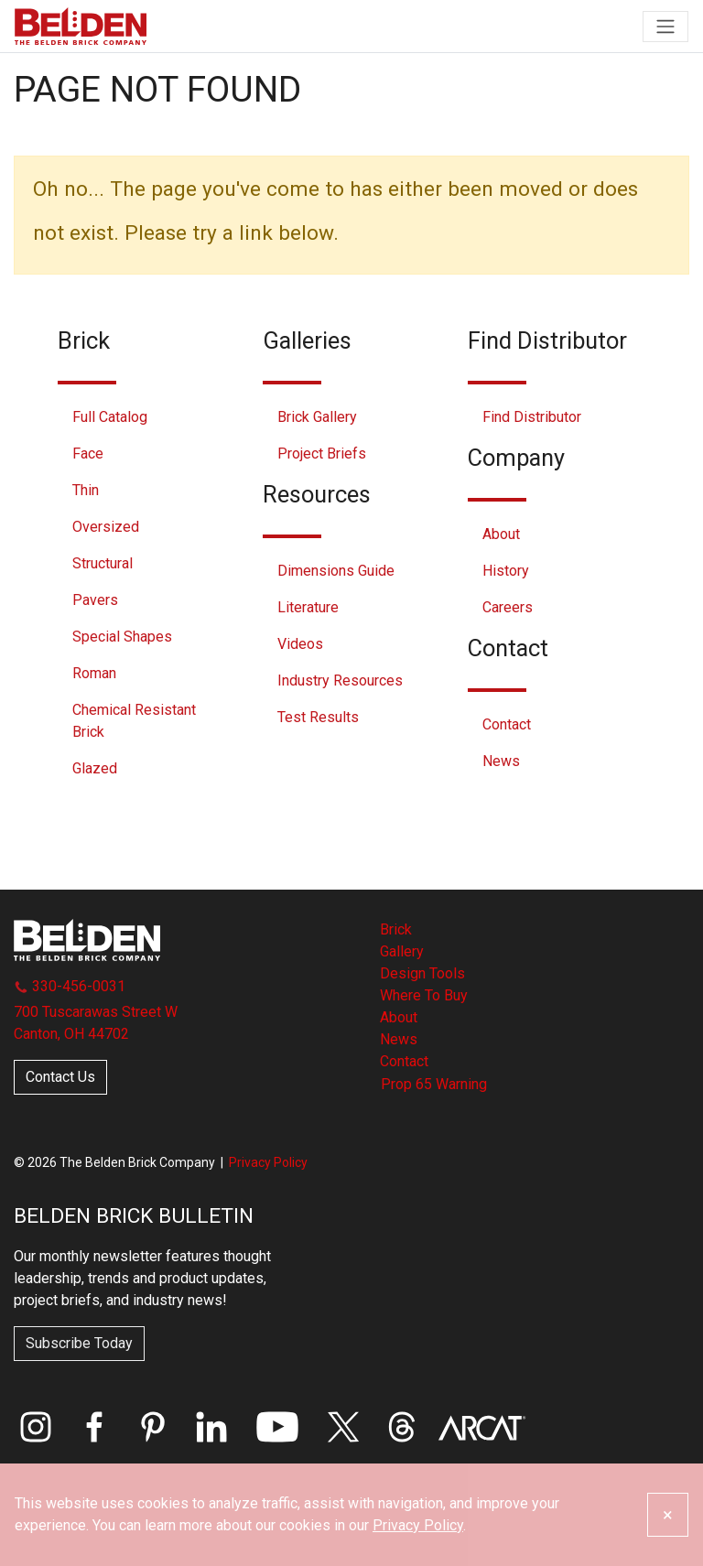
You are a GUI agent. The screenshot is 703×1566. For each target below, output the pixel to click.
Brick (396, 929)
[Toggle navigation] (665, 26)
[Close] (667, 1515)
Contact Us (60, 1076)
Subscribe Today (79, 1343)
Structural (102, 563)
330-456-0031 (69, 986)
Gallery (402, 951)
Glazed (94, 768)
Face (87, 453)
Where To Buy (424, 995)
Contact (506, 724)
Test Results (318, 717)
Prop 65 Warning (434, 1084)
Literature (308, 607)
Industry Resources (340, 680)
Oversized (105, 526)
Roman (94, 673)
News (501, 761)
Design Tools (422, 973)
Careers (507, 607)
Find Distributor (531, 417)
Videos (300, 644)
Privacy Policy (268, 1162)
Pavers (95, 600)
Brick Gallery (317, 417)
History (505, 570)
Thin (85, 490)
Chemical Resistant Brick (134, 720)
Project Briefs (321, 453)
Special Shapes (122, 636)
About (501, 534)
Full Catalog (109, 417)
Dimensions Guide (336, 570)
